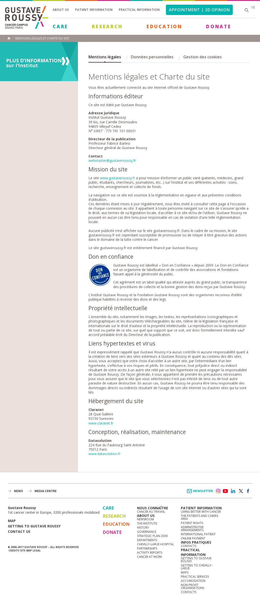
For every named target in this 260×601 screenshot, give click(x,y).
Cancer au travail (151, 512)
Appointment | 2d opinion (199, 10)
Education (164, 26)
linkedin (233, 491)
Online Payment (193, 538)
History (143, 527)
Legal (37, 550)
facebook (248, 491)
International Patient (198, 534)
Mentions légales (104, 57)
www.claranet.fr (100, 423)
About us (61, 10)
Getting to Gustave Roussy (34, 526)
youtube (225, 491)
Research (107, 26)
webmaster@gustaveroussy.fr (112, 160)
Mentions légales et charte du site (42, 38)
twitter (240, 491)
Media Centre (46, 491)
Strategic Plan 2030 (152, 536)
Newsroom (145, 519)
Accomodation (193, 581)
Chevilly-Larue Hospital (155, 544)
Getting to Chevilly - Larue (197, 566)
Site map (26, 550)
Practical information (139, 10)
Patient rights (192, 523)
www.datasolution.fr (104, 453)
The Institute (147, 523)
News (18, 491)
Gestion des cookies (202, 57)
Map (12, 520)
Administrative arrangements (192, 528)
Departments (147, 540)
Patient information (94, 10)
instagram (218, 491)
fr (253, 7)
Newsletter (201, 493)
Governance (146, 532)
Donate (218, 26)
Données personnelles (152, 57)
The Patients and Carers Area (199, 517)
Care (60, 26)
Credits (14, 550)
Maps (184, 572)
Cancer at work (149, 557)
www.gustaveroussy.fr (117, 178)
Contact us (19, 531)
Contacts (188, 546)
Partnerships (147, 548)
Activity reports (149, 552)
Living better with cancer (201, 512)
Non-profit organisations (192, 586)
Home (8, 38)
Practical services (195, 577)
